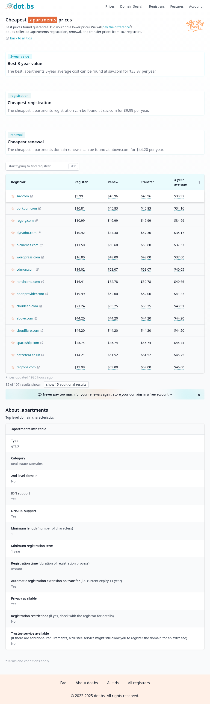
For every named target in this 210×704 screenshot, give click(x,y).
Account (195, 6)
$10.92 (80, 233)
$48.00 (113, 257)
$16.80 (80, 257)
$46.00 (179, 367)
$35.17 (179, 233)
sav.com (115, 71)
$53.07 (113, 269)
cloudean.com (27, 306)
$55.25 (113, 306)
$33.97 (135, 71)
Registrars (157, 6)
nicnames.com (27, 245)
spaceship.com (28, 342)
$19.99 (80, 294)
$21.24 (80, 306)
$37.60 (179, 257)
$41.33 (179, 294)
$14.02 (80, 269)
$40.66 (179, 281)
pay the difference (116, 27)
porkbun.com (27, 208)
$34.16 (179, 208)
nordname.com (28, 281)
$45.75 (179, 355)
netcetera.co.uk (28, 355)
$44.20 (142, 149)
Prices (110, 6)
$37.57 (179, 245)
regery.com (25, 220)
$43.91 (179, 306)
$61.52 (113, 355)
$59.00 (113, 367)
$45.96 (113, 196)
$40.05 (179, 269)
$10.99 (80, 220)
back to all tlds (21, 38)
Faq (63, 682)
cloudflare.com (28, 330)
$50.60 (113, 245)
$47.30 (113, 233)
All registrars (139, 682)
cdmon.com (26, 269)
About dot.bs (87, 682)
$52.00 (113, 294)
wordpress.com (28, 257)
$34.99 (179, 220)
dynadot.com (26, 233)
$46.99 (113, 220)
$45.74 (80, 342)
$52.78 (113, 281)
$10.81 (80, 208)
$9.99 (128, 110)
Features (177, 6)
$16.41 (80, 281)
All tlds (113, 682)
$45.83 (113, 208)
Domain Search (131, 6)
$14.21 (80, 355)
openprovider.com (30, 294)
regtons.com (26, 367)
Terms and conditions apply (28, 661)
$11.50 (80, 245)
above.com (120, 149)
